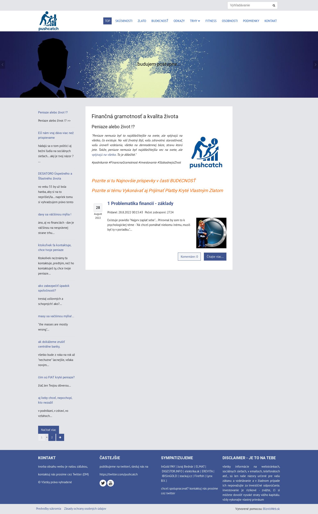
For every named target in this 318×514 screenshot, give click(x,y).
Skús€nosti (123, 21)
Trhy (195, 21)
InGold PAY (168, 466)
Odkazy (179, 21)
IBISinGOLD (169, 476)
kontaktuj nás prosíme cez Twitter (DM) (63, 474)
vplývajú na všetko (104, 154)
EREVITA (207, 471)
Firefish (199, 476)
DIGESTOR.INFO (172, 471)
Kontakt (271, 21)
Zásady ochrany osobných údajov (85, 508)
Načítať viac (48, 430)
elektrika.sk (192, 471)
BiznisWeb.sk (271, 509)
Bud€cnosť (159, 21)
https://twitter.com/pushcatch (119, 474)
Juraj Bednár (185, 466)
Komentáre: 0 (189, 256)
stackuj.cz (185, 476)
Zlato (142, 21)
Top (107, 21)
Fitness (211, 21)
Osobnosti (230, 21)
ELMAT (200, 466)
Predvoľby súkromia (48, 508)
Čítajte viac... (215, 256)
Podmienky (251, 21)
